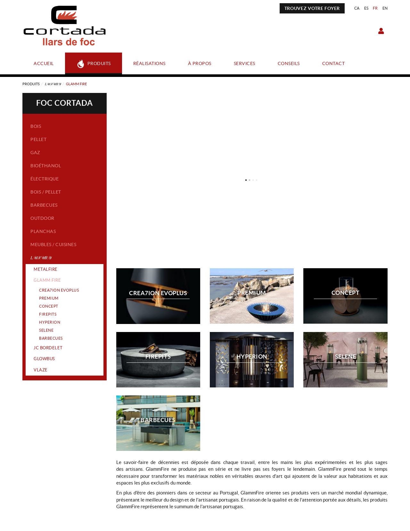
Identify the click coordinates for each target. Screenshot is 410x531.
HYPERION (49, 322)
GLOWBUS (44, 358)
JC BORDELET (48, 347)
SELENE (46, 330)
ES (366, 8)
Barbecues (44, 205)
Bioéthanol (45, 165)
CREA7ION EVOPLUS (59, 290)
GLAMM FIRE (47, 280)
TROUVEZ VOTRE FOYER (312, 8)
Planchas (43, 231)
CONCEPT (48, 306)
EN (385, 8)
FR (375, 8)
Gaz (35, 152)
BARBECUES (51, 338)
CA (357, 8)
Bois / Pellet (45, 192)
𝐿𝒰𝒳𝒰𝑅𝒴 (53, 84)
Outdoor (42, 218)
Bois (35, 126)
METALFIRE (46, 269)
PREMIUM (49, 298)
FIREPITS (47, 314)
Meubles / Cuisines (53, 244)
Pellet (38, 139)
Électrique (44, 178)
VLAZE (41, 370)
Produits (31, 84)
